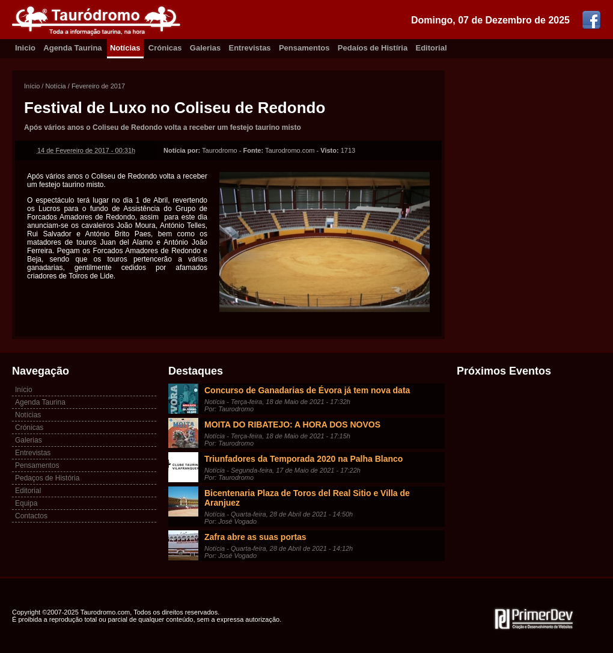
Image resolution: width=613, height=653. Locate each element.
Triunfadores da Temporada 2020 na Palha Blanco (303, 459)
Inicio (25, 47)
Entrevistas (250, 47)
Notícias (125, 47)
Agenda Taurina (72, 47)
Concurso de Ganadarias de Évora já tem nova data (307, 390)
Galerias (205, 47)
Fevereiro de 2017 (98, 86)
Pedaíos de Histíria (372, 47)
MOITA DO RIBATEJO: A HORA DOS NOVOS (292, 424)
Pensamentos (304, 47)
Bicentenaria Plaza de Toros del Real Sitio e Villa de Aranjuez (307, 497)
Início (32, 86)
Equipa (26, 503)
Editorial (431, 47)
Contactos (31, 516)
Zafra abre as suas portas (255, 537)
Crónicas (165, 47)
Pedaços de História (47, 478)
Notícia (55, 86)
